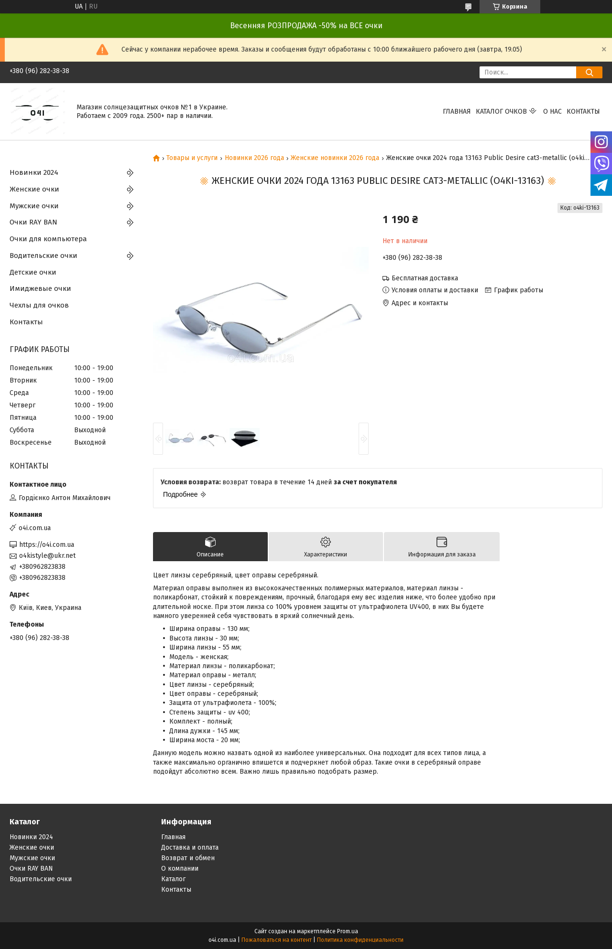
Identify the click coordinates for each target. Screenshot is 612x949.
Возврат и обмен (188, 858)
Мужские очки (34, 206)
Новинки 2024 (34, 172)
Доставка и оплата (190, 847)
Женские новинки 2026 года (335, 158)
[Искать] (589, 72)
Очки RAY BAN (33, 222)
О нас (552, 111)
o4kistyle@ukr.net (47, 556)
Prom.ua (347, 931)
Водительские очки (43, 255)
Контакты (583, 111)
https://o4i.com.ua (46, 545)
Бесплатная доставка (425, 278)
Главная (457, 111)
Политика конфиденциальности (360, 940)
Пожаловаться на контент (276, 940)
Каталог (173, 879)
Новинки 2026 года (254, 158)
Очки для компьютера (48, 239)
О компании (179, 868)
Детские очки (33, 272)
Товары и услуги (192, 158)
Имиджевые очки (40, 288)
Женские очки (34, 189)
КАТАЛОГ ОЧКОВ (501, 111)
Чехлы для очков (39, 305)
